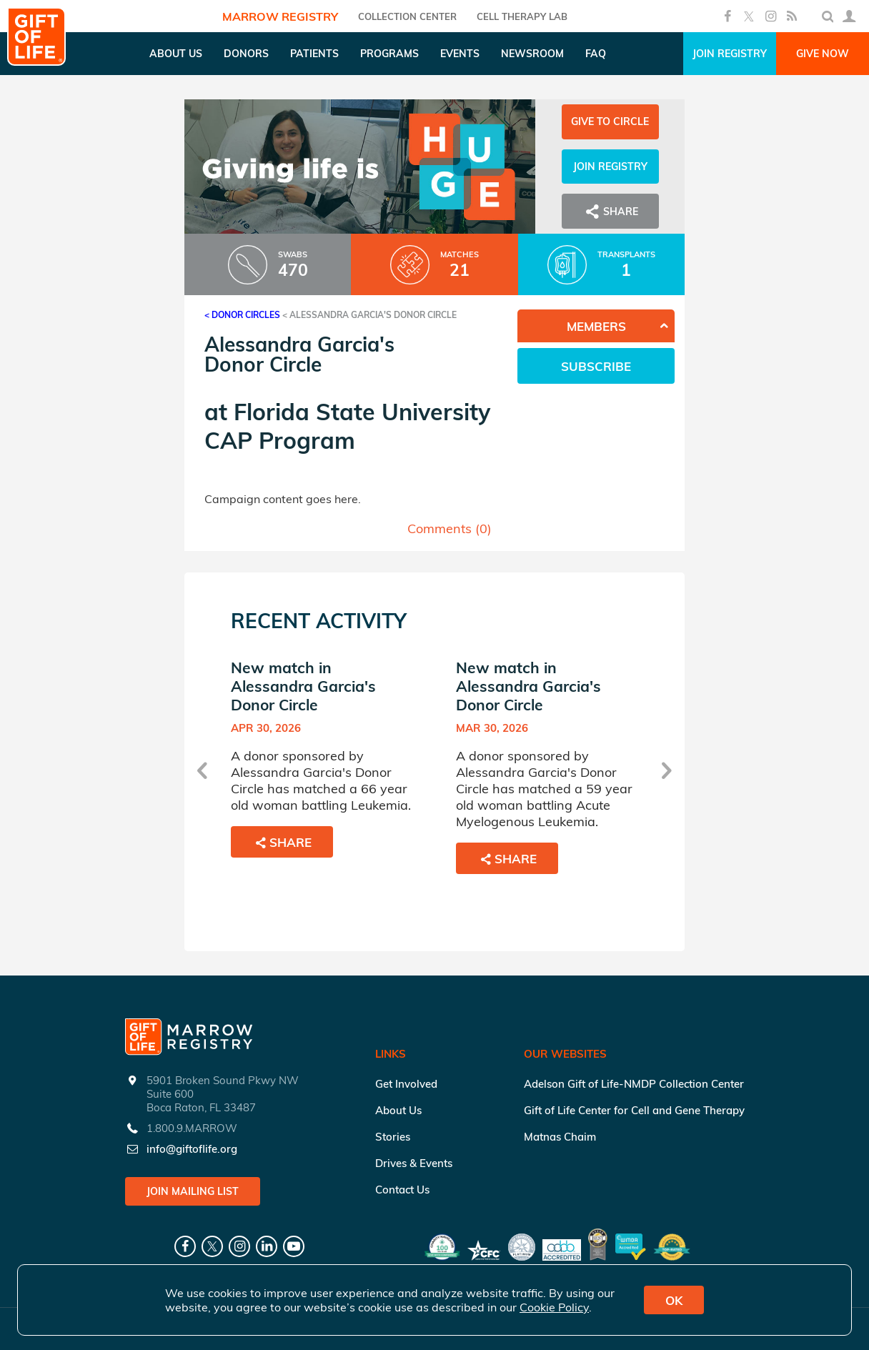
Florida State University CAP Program (347, 426)
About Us (398, 1110)
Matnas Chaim (560, 1136)
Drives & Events (413, 1163)
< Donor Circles (242, 314)
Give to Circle (610, 121)
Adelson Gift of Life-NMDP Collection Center (634, 1084)
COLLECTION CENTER (407, 16)
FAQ (595, 53)
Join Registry (729, 53)
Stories (392, 1136)
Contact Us (402, 1189)
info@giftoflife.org (192, 1149)
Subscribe (596, 366)
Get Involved (406, 1084)
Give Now (822, 53)
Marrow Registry (280, 16)
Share (610, 212)
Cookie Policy (554, 1307)
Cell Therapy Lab (522, 16)
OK (673, 1300)
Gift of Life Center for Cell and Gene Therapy (634, 1110)
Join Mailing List (193, 1191)
